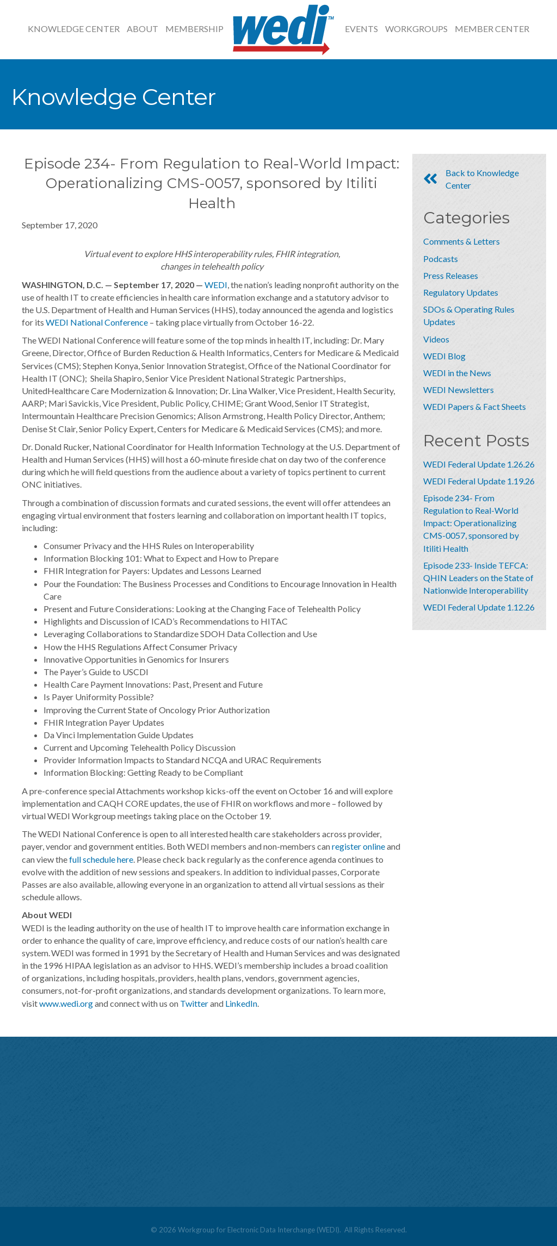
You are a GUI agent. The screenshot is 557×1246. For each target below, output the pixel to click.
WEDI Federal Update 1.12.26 (479, 607)
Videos (436, 339)
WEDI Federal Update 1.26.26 (479, 464)
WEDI (216, 284)
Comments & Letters (461, 241)
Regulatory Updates (460, 292)
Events (361, 28)
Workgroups (416, 28)
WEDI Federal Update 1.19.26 (479, 481)
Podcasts (440, 258)
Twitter (194, 1003)
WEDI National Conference (97, 322)
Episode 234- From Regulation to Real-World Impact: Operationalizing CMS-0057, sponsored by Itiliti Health (471, 523)
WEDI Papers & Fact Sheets (474, 406)
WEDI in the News (457, 372)
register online (358, 846)
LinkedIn (241, 1003)
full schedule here (101, 859)
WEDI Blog (444, 356)
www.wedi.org (66, 1003)
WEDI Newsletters (458, 389)
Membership (194, 28)
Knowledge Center (74, 28)
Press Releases (450, 275)
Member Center (492, 28)
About (142, 28)
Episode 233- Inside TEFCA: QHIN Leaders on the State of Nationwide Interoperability (478, 577)
